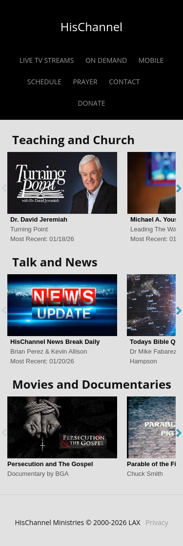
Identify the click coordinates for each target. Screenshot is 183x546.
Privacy (156, 522)
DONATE (91, 103)
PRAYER (85, 81)
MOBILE (151, 60)
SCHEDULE (44, 81)
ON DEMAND (106, 60)
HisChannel (91, 27)
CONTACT (124, 81)
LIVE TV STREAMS (47, 60)
